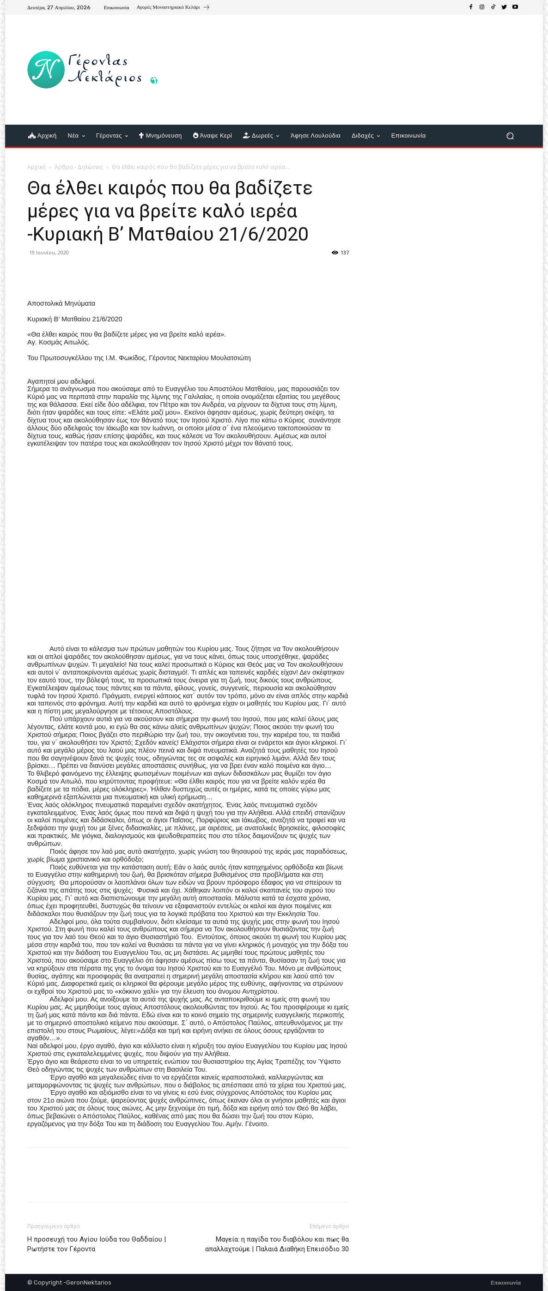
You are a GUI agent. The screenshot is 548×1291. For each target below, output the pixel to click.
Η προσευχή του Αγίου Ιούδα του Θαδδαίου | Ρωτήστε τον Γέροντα (96, 1244)
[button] (510, 136)
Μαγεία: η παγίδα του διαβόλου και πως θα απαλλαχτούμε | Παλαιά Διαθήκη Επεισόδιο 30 (277, 1244)
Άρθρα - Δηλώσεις (79, 167)
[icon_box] (173, 8)
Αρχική (36, 167)
